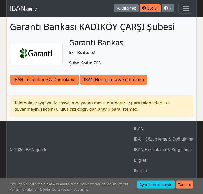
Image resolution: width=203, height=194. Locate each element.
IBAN (23, 8)
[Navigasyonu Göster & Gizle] (185, 8)
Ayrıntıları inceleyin (155, 184)
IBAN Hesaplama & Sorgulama (114, 79)
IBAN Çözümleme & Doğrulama (44, 79)
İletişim (140, 171)
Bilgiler (140, 160)
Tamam (184, 184)
